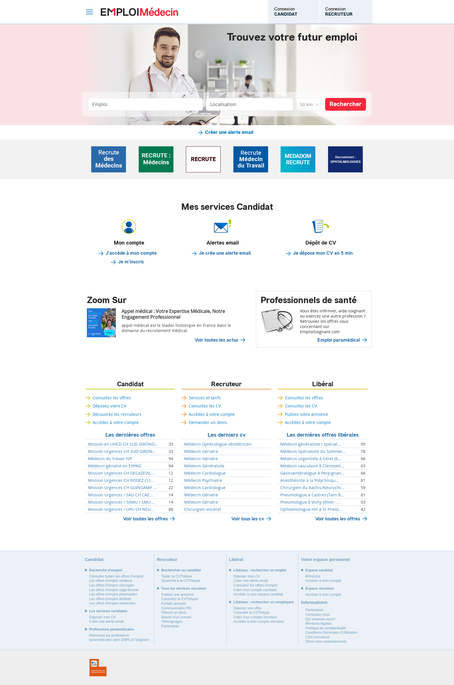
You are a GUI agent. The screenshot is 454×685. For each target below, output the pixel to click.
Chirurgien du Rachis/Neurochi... (312, 487)
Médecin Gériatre (201, 451)
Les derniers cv (227, 435)
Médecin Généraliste (204, 466)
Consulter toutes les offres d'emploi (116, 576)
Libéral (322, 384)
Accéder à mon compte (323, 581)
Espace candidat (319, 570)
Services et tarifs (205, 397)
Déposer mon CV (102, 617)
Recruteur (226, 384)
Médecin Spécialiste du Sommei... (313, 451)
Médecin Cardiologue (205, 473)
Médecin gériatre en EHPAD (114, 466)
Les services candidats (108, 611)
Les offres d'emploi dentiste (110, 599)
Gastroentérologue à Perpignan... (312, 473)
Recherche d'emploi (105, 570)
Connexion (285, 11)
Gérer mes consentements (325, 642)
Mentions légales (318, 624)
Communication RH (176, 608)
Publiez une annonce (177, 595)
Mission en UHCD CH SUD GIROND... (123, 444)
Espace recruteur (319, 588)
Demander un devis (208, 422)
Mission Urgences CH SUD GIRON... (122, 451)
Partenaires (170, 626)
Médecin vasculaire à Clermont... (312, 466)
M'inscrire (312, 576)
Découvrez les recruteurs (117, 414)
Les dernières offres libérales (323, 435)
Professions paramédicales (111, 629)
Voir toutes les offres (145, 518)
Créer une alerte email (229, 132)
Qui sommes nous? (320, 619)
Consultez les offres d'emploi (255, 585)
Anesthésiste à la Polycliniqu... (309, 480)
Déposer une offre (247, 608)
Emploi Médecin (139, 11)
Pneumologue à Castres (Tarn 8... (312, 495)
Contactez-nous (317, 615)
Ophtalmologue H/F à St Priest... (311, 509)
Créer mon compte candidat (254, 590)
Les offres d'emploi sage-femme (113, 590)
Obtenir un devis (173, 613)
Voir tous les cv (247, 518)
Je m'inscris (131, 262)
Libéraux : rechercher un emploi (259, 570)
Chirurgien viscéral (202, 509)
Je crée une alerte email (225, 253)
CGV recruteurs (317, 637)
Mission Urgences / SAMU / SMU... (121, 502)
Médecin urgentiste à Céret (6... (310, 458)
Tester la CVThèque (176, 576)
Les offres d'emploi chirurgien (111, 585)
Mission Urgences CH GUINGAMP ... (122, 487)
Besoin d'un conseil (176, 617)
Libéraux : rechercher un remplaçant (263, 602)
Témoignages (171, 622)
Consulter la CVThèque (251, 613)
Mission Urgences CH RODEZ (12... (121, 480)
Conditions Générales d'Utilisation (331, 633)
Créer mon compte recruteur (255, 617)
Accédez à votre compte (116, 422)
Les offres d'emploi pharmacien (113, 594)
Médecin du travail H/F (110, 458)
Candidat (130, 384)
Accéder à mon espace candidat (258, 594)
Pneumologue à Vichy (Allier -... (310, 502)
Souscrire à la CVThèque (180, 581)
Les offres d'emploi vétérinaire (112, 603)
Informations (314, 602)
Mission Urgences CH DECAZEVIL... (121, 473)
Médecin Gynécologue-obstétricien (218, 444)
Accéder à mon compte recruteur (258, 622)
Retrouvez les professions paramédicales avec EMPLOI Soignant (119, 637)
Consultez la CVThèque (179, 599)
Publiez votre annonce (306, 414)
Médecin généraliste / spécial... (310, 444)
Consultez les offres (112, 397)
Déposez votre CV (109, 406)
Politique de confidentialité (325, 628)
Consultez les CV (205, 406)
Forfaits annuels (173, 604)
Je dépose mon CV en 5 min (323, 253)
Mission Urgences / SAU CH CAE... (120, 495)
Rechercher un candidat (181, 570)
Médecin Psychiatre (203, 480)
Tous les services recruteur (183, 588)
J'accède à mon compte (131, 253)
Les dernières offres (130, 435)
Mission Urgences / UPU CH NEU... (121, 509)
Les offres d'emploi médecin (110, 581)
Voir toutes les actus (216, 340)
